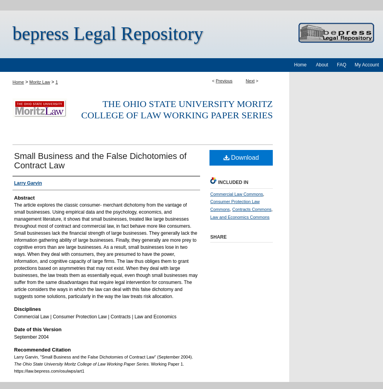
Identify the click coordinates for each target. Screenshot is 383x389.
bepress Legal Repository (108, 33)
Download (241, 157)
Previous (224, 81)
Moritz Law (39, 82)
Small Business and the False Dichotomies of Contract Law (100, 160)
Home (18, 82)
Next (250, 81)
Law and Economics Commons (240, 217)
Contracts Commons (251, 209)
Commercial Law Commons (236, 194)
